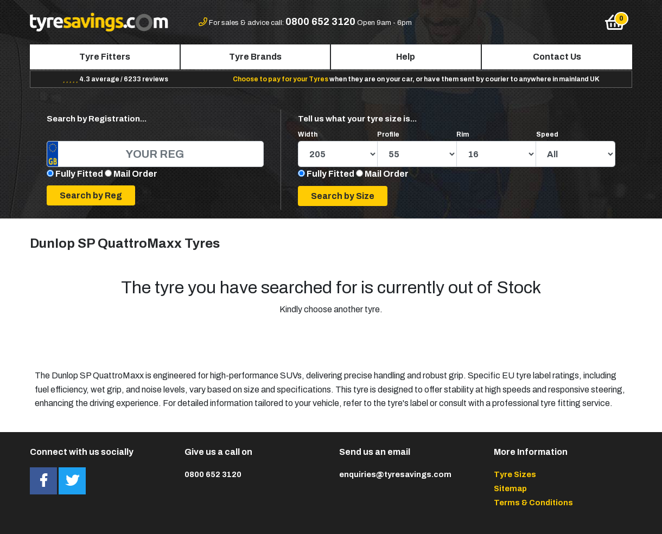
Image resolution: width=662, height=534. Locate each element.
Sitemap (510, 488)
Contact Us (557, 56)
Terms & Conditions (533, 502)
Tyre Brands (255, 56)
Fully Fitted (79, 173)
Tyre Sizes (515, 474)
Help (405, 56)
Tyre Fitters (104, 56)
